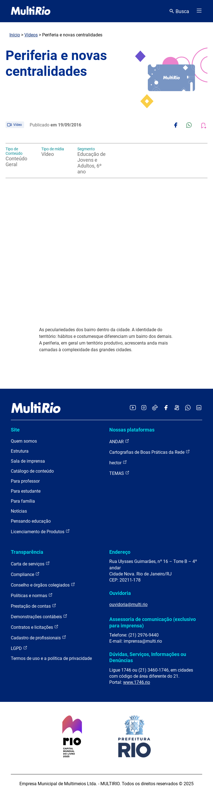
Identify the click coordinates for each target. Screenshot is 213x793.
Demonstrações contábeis (39, 616)
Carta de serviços (30, 564)
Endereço (119, 552)
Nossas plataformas (131, 430)
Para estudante (25, 491)
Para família (23, 501)
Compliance (25, 574)
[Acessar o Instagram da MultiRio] (143, 408)
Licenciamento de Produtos (40, 531)
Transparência (27, 552)
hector (118, 462)
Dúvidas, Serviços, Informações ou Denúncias (147, 657)
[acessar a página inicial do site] (31, 11)
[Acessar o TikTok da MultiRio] (154, 408)
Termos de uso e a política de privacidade (51, 658)
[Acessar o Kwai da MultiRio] (176, 408)
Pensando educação (31, 521)
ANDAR (119, 441)
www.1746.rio (136, 682)
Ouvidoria (120, 593)
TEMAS (119, 473)
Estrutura (20, 451)
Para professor (25, 481)
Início (14, 35)
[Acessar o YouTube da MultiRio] (133, 408)
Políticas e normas (32, 595)
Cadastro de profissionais (38, 637)
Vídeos (31, 35)
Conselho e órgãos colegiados (43, 585)
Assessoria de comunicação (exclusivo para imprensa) (152, 622)
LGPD (19, 648)
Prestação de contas (33, 606)
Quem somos (24, 441)
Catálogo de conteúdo (32, 471)
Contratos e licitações (35, 627)
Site (15, 430)
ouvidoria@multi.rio (128, 604)
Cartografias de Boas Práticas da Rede (149, 452)
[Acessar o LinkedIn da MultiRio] (199, 408)
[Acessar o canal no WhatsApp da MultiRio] (187, 408)
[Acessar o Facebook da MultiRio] (166, 408)
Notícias (19, 511)
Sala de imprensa (28, 461)
